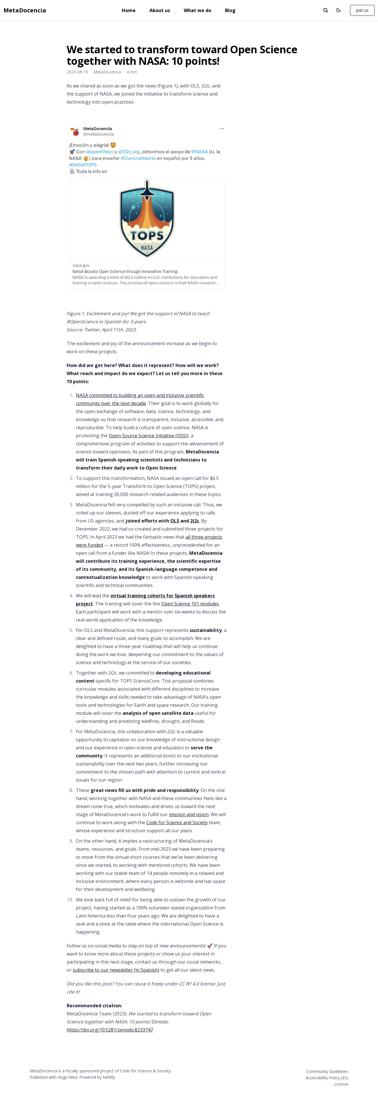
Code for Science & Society (145, 1071)
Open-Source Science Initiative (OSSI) (148, 435)
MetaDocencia (24, 10)
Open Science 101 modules (190, 604)
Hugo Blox (67, 1077)
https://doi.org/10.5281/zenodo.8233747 (110, 1030)
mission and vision (189, 814)
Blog (230, 10)
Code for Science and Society (177, 822)
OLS (174, 521)
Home (129, 10)
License (341, 1084)
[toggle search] (326, 10)
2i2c (194, 521)
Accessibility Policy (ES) (327, 1077)
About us (159, 10)
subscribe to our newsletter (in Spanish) (116, 970)
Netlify (109, 1077)
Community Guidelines (327, 1071)
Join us (362, 10)
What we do (197, 10)
